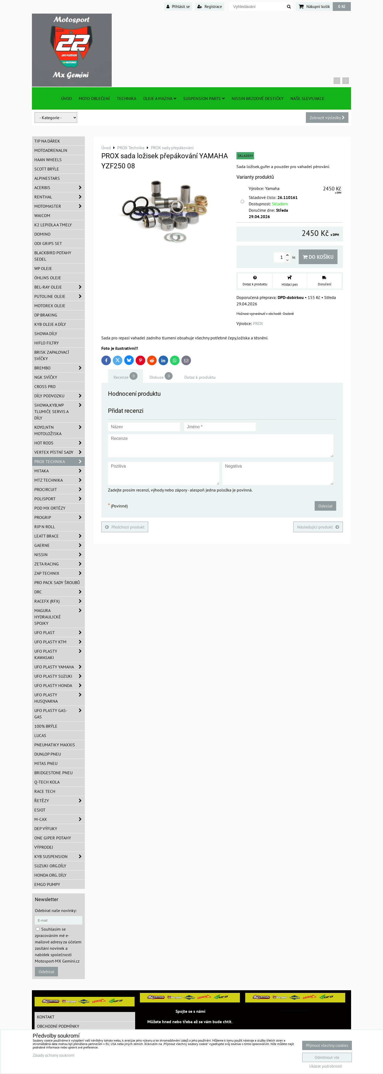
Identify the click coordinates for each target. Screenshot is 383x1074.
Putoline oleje (59, 296)
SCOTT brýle (46, 169)
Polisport (59, 498)
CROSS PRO (45, 386)
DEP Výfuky (45, 828)
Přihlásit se (178, 6)
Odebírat (46, 971)
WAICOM (42, 215)
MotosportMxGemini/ (295, 1010)
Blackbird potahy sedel (52, 256)
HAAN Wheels (48, 159)
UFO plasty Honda (59, 685)
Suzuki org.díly (50, 865)
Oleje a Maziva (159, 98)
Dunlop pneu (47, 754)
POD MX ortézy (49, 508)
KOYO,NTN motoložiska (59, 430)
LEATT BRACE (59, 535)
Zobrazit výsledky (327, 117)
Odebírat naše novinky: (56, 910)
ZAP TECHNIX (59, 573)
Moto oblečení (94, 98)
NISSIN (59, 554)
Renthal (59, 196)
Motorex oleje (49, 305)
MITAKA (59, 470)
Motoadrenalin (50, 150)
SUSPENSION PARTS (204, 98)
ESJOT (39, 810)
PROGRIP (59, 517)
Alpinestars (47, 178)
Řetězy (59, 800)
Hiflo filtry (46, 342)
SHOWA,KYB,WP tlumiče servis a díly (59, 411)
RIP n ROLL (44, 526)
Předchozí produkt (124, 527)
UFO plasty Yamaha (59, 666)
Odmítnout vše (327, 1057)
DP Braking (45, 315)
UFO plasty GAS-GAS (59, 713)
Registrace (209, 6)
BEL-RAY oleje (59, 287)
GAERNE (59, 545)
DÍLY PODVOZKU (59, 395)
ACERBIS (59, 187)
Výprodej (43, 847)
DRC (59, 591)
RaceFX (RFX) (59, 601)
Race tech (44, 791)
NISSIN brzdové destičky (258, 98)
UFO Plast (59, 632)
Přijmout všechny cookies (327, 1045)
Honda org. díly (50, 875)
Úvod (66, 98)
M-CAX (59, 819)
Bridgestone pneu (53, 772)
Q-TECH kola (47, 782)
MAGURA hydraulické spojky (59, 617)
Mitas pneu (45, 763)
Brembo (59, 367)
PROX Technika (59, 461)
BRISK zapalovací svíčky (51, 355)
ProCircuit (59, 489)
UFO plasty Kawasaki (59, 654)
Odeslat (325, 506)
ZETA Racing (59, 563)
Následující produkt (318, 527)
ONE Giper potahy (52, 837)
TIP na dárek (47, 141)
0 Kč (341, 6)
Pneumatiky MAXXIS (54, 744)
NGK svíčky (45, 377)
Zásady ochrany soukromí (53, 1055)
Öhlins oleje (47, 277)
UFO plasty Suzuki (59, 676)
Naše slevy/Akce (307, 98)
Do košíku (318, 256)
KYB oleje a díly (50, 324)
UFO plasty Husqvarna (59, 698)
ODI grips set (48, 243)
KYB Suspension (59, 856)
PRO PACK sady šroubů (57, 582)
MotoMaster (59, 206)
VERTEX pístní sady (59, 452)
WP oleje (43, 268)
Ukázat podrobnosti (325, 1066)
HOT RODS (59, 442)
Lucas (40, 735)
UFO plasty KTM (59, 641)
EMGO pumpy (47, 884)
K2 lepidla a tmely (53, 224)
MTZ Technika (59, 480)
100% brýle (45, 726)
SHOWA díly (45, 333)
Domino (42, 234)
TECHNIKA (126, 98)
